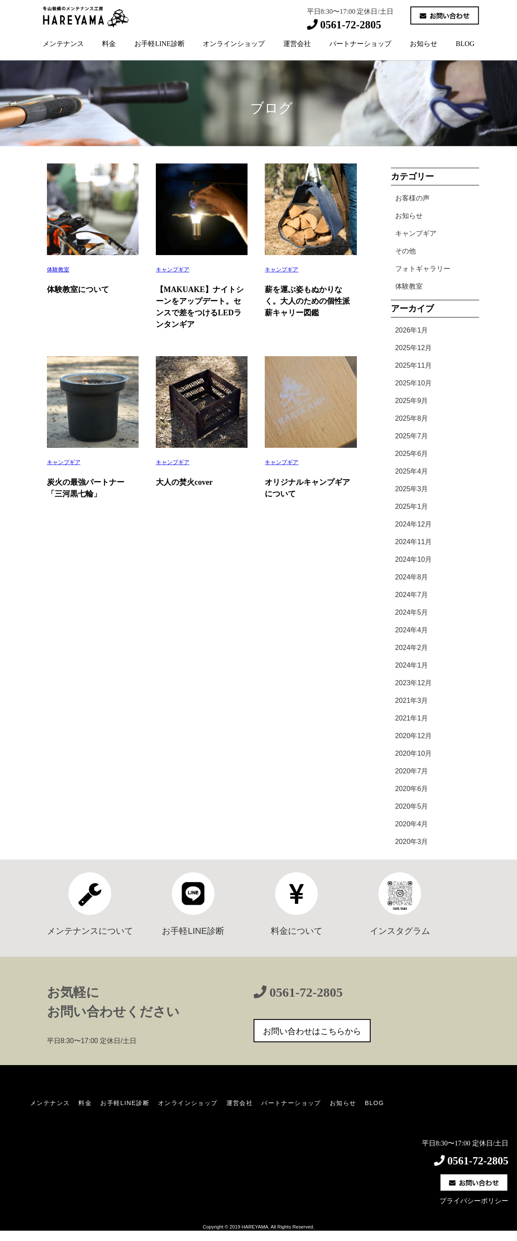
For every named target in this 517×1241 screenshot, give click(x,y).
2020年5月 (411, 806)
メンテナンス (63, 43)
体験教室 (58, 269)
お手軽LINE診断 (159, 43)
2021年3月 (411, 700)
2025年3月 (411, 489)
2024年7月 (411, 594)
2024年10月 (413, 559)
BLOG (465, 43)
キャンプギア (172, 269)
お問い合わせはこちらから (312, 1031)
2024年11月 (413, 541)
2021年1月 (411, 718)
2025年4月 (411, 471)
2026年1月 (411, 330)
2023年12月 (413, 683)
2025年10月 (413, 383)
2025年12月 (413, 347)
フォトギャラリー (422, 268)
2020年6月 (411, 788)
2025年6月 (411, 453)
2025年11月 (413, 365)
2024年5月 (411, 612)
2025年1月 (411, 506)
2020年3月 (411, 841)
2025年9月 (411, 400)
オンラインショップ (234, 43)
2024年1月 (411, 665)
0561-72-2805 (306, 992)
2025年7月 (411, 436)
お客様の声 (412, 198)
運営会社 (297, 43)
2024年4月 (411, 630)
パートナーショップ (360, 43)
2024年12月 (413, 524)
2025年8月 (411, 418)
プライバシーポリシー (474, 1200)
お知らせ (423, 43)
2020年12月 (413, 735)
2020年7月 (411, 771)
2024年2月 (411, 647)
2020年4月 (411, 824)
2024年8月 (411, 577)
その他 (405, 251)
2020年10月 (413, 753)
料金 (109, 43)
